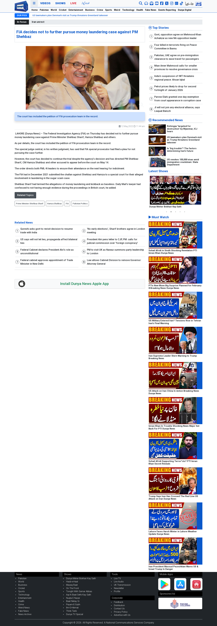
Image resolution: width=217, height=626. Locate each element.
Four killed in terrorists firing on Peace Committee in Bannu (175, 46)
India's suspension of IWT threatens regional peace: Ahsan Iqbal (174, 78)
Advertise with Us (122, 615)
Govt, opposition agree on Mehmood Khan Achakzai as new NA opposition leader (177, 36)
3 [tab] (175, 211)
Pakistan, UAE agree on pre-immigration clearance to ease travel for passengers (176, 57)
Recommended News (166, 120)
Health (139, 10)
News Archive (24, 614)
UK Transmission (122, 585)
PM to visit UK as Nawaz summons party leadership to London (115, 251)
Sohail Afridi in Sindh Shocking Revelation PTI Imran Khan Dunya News (173, 251)
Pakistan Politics (80, 203)
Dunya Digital (184, 10)
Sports (108, 10)
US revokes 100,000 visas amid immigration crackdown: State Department (183, 162)
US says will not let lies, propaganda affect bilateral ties (48, 241)
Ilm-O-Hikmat (72, 607)
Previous (153, 192)
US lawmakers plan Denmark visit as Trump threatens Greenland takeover (70, 15)
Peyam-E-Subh (73, 604)
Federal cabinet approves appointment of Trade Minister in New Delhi (46, 262)
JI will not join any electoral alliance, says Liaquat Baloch (177, 109)
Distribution (119, 605)
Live (73, 3)
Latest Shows (158, 171)
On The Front (72, 588)
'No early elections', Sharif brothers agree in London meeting (116, 230)
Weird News (24, 607)
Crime (100, 10)
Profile (117, 591)
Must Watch (159, 217)
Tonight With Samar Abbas (79, 591)
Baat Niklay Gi (72, 601)
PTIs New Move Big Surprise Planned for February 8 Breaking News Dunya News (175, 286)
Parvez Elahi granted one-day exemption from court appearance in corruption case (177, 98)
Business (90, 10)
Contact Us (119, 608)
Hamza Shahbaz (54, 203)
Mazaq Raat (72, 585)
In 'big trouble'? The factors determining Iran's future (182, 149)
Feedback (118, 602)
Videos (45, 3)
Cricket (62, 10)
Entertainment (76, 10)
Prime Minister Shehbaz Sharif (29, 203)
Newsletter (119, 588)
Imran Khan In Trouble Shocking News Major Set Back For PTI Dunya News (174, 427)
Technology (128, 10)
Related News (24, 222)
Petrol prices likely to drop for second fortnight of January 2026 (175, 88)
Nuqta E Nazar (73, 598)
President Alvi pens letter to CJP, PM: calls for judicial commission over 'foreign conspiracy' (112, 241)
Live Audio (119, 581)
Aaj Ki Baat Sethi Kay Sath (78, 594)
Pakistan (44, 10)
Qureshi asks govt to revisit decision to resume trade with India (46, 230)
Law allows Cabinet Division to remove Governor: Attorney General (114, 262)
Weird (117, 10)
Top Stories (159, 28)
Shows (60, 3)
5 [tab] (184, 211)
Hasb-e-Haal (72, 581)
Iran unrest (38, 21)
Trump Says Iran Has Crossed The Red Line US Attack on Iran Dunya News (173, 497)
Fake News (150, 10)
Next (198, 192)
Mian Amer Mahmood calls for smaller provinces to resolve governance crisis (176, 67)
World (54, 10)
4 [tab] (180, 211)
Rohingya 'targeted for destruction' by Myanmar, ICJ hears (182, 129)
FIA (67, 203)
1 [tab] (166, 211)
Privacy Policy (120, 612)
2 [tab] (171, 211)
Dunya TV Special (74, 614)
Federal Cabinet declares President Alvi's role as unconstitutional (47, 251)
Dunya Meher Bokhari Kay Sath (165, 206)
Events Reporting (167, 10)
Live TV (117, 578)
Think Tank (71, 611)
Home (34, 10)
